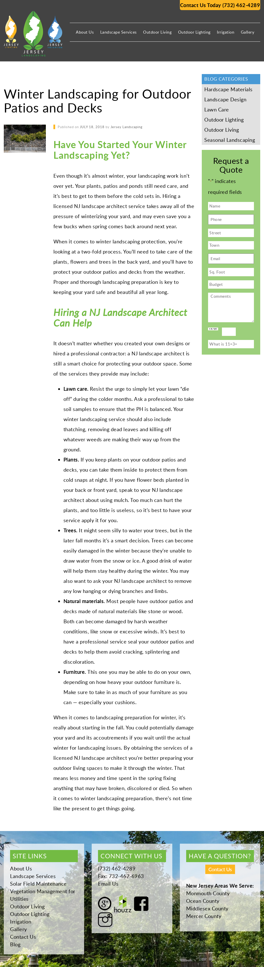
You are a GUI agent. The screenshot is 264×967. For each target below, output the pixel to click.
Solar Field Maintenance (38, 883)
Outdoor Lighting (194, 32)
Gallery (247, 32)
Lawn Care (216, 109)
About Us (85, 32)
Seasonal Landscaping (229, 139)
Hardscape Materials (228, 89)
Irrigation (225, 32)
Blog (15, 944)
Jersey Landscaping (127, 127)
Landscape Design (225, 99)
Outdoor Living (157, 32)
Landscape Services (118, 32)
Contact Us (23, 936)
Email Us (108, 883)
